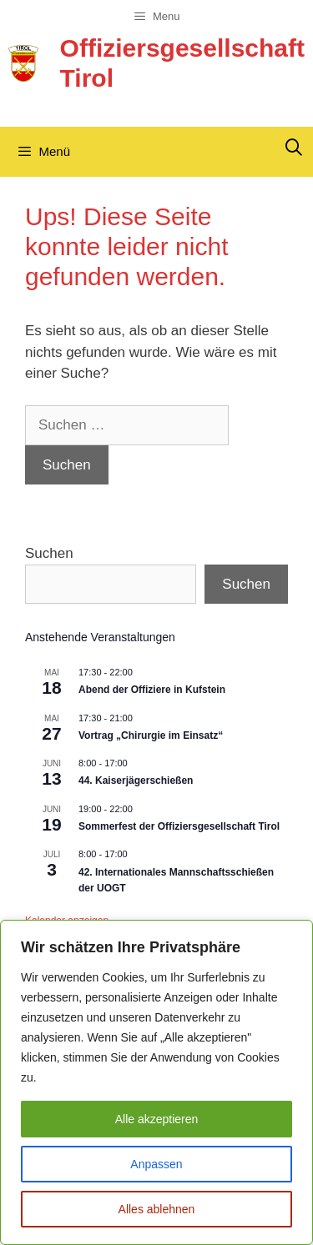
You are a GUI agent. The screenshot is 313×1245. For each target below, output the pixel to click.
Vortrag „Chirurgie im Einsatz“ (150, 735)
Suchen (49, 553)
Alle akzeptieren (157, 1119)
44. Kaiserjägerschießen (135, 780)
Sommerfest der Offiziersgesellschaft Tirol (179, 826)
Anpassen (156, 1164)
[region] (156, 1082)
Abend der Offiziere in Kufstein (151, 689)
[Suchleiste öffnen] (294, 147)
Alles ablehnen (157, 1209)
